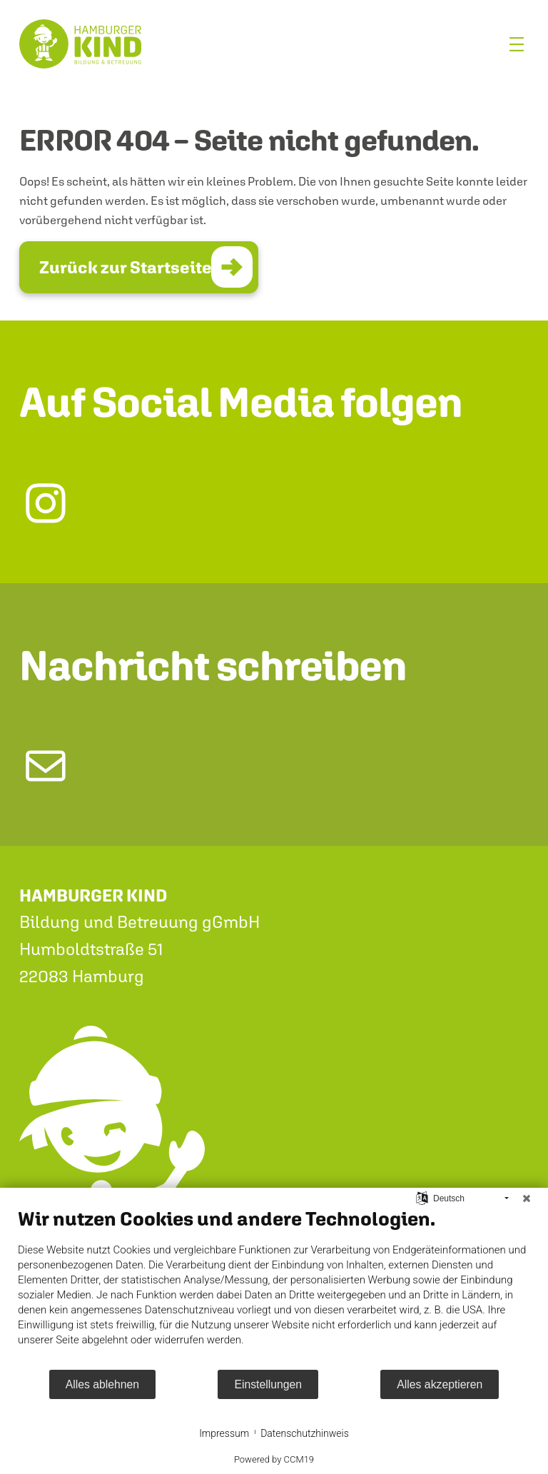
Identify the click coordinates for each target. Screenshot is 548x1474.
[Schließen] (526, 1198)
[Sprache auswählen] (422, 1197)
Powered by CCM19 (274, 1459)
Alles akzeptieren (439, 1384)
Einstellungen (268, 1384)
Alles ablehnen (102, 1384)
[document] (274, 1287)
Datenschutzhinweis (304, 1433)
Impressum (224, 1433)
